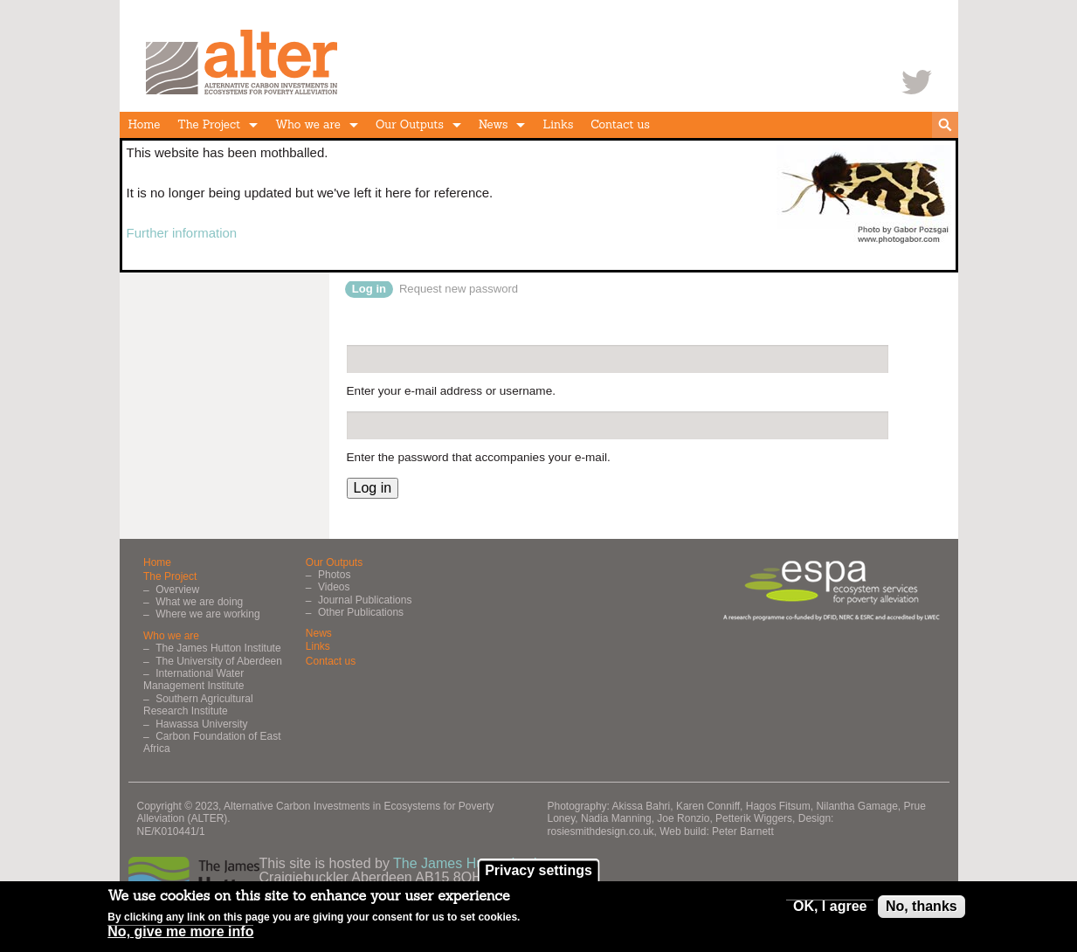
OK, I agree (829, 909)
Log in (372, 288)
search (945, 125)
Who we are (308, 124)
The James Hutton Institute (217, 648)
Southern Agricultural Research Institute (198, 705)
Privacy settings (538, 873)
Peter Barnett (743, 831)
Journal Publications (364, 600)
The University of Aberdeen (218, 661)
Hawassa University (201, 724)
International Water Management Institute (193, 679)
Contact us (620, 124)
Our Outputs (410, 124)
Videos (333, 587)
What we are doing (199, 602)
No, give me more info (180, 935)
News (493, 124)
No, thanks (921, 908)
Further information (182, 232)
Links (557, 124)
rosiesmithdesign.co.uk (601, 831)
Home (144, 124)
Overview (177, 589)
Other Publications (361, 612)
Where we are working (207, 614)
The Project (208, 124)
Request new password (458, 288)
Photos (334, 575)
